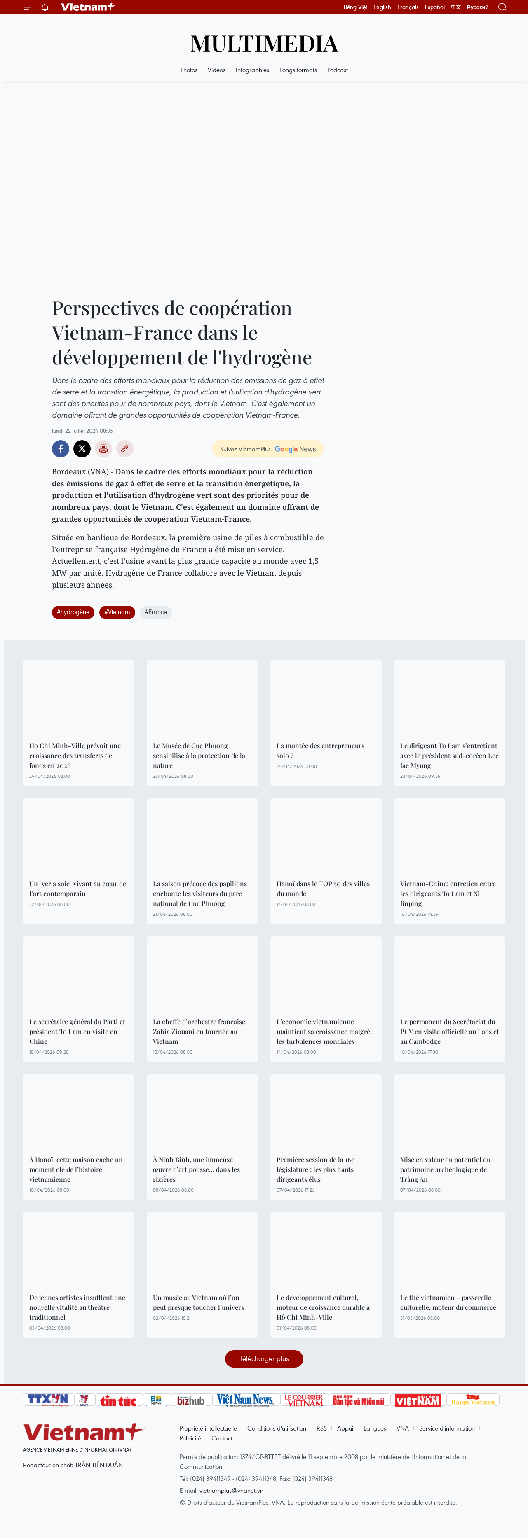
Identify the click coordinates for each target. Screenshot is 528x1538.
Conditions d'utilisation (276, 1428)
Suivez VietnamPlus (245, 449)
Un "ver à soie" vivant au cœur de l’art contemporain (77, 888)
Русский (478, 7)
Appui (345, 1428)
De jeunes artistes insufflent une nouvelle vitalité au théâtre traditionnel (77, 1307)
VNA (403, 1428)
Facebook (60, 448)
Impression (103, 448)
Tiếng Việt (355, 7)
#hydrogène (73, 611)
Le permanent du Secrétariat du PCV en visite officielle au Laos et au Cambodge (449, 1031)
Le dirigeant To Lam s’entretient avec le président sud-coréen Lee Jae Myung (449, 755)
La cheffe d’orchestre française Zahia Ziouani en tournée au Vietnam (199, 1031)
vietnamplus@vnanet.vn (231, 1490)
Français (408, 7)
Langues (375, 1428)
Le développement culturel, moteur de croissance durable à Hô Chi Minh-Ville (323, 1307)
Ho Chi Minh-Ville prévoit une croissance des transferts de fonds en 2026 (75, 755)
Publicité (190, 1438)
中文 (456, 7)
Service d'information (447, 1428)
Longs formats (298, 69)
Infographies (252, 69)
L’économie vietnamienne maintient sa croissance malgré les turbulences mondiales (323, 1031)
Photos (189, 69)
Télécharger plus (264, 1358)
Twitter (82, 448)
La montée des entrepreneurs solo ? (320, 750)
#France (156, 611)
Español (435, 7)
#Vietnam (117, 611)
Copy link (125, 448)
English (382, 7)
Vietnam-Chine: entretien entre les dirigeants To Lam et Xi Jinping (448, 893)
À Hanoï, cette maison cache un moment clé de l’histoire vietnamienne (76, 1169)
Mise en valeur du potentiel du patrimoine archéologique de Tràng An (445, 1169)
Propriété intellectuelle (208, 1428)
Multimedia (264, 42)
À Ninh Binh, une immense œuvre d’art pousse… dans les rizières (196, 1169)
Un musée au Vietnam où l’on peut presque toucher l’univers (198, 1302)
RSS (322, 1428)
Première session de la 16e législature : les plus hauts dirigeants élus (315, 1169)
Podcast (337, 69)
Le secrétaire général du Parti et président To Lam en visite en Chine (77, 1031)
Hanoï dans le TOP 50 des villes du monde (323, 888)
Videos (216, 69)
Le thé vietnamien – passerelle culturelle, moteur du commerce (448, 1302)
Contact (221, 1438)
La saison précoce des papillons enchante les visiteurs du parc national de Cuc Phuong (200, 893)
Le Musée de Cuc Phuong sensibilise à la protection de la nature (199, 755)
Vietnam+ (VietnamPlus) (89, 7)
